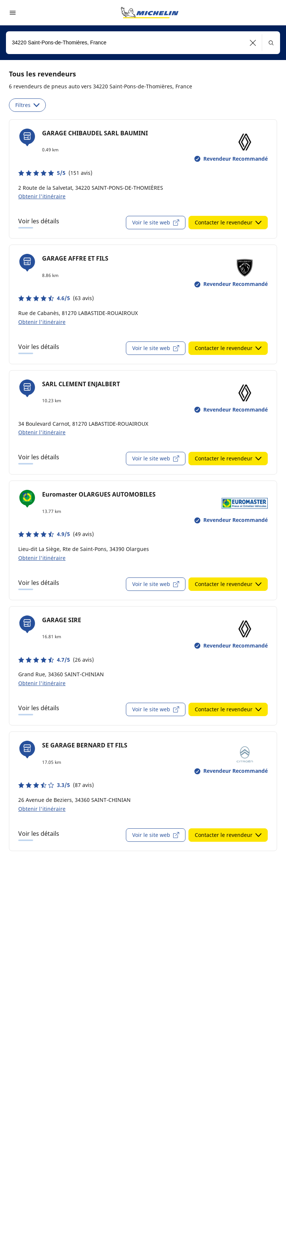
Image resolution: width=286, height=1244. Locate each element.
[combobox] (143, 42)
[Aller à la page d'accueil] (149, 12)
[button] (253, 42)
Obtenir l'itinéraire (42, 196)
